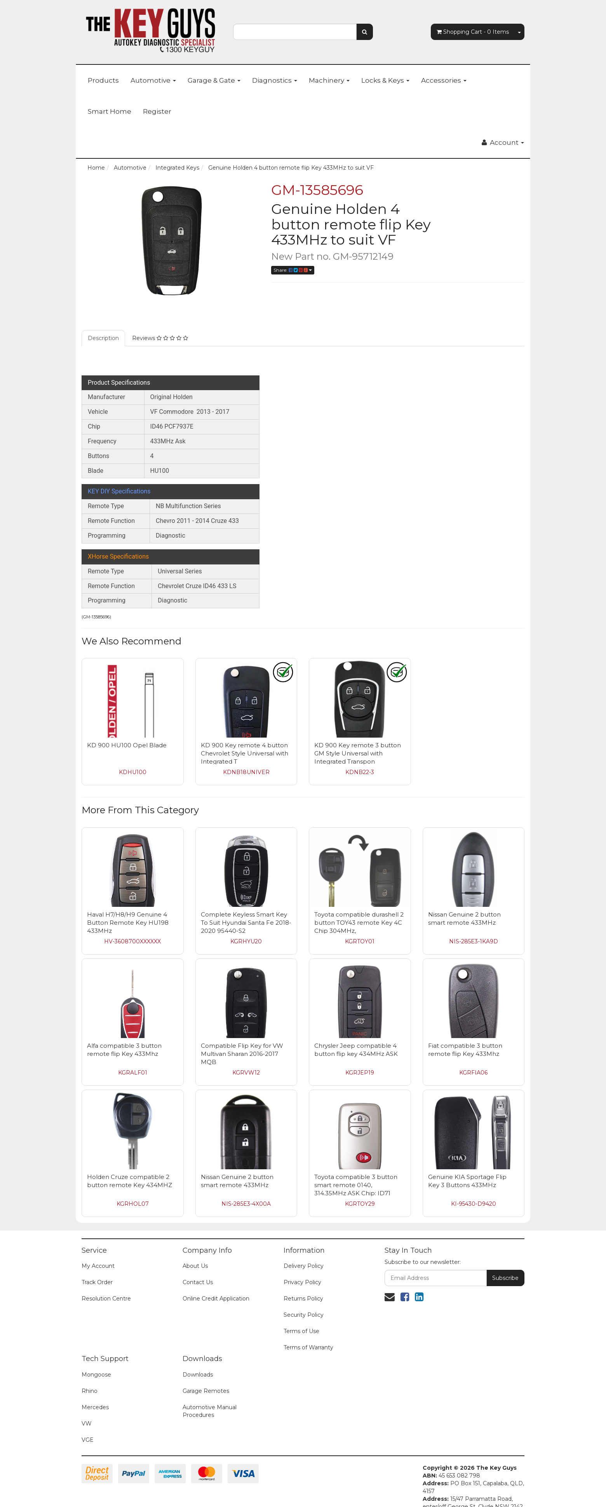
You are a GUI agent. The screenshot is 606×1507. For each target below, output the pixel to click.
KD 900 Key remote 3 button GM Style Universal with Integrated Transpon (357, 753)
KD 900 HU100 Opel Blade (127, 745)
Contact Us (198, 1282)
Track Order (97, 1282)
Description (103, 338)
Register (157, 111)
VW (87, 1423)
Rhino (90, 1390)
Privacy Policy (302, 1282)
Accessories (444, 80)
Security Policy (304, 1314)
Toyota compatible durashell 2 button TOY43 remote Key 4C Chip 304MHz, (359, 922)
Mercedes (95, 1407)
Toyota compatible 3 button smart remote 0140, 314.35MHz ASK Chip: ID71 (355, 1185)
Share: (292, 270)
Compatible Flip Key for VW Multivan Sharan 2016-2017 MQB (242, 1054)
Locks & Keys (385, 80)
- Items (473, 31)
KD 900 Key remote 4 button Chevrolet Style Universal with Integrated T (244, 753)
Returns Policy (303, 1298)
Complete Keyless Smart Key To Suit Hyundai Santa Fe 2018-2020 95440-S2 (246, 922)
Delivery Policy (304, 1265)
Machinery (329, 80)
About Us (195, 1265)
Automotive (153, 80)
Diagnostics (274, 80)
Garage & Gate (214, 80)
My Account (98, 1265)
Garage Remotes (206, 1390)
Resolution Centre (106, 1298)
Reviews (160, 338)
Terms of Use (301, 1331)
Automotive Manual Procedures (210, 1411)
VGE (88, 1439)
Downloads (198, 1374)
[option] (170, 240)
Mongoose (96, 1374)
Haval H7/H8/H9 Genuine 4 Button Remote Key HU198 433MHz (128, 922)
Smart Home (109, 111)
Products (103, 80)
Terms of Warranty (308, 1347)
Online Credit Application (216, 1298)
